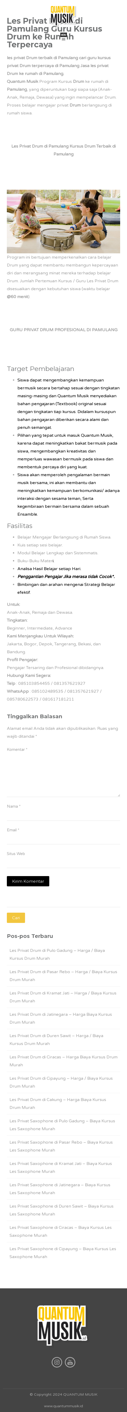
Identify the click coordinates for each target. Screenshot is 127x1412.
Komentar (17, 749)
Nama (14, 806)
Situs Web (16, 853)
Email (13, 830)
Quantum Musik (22, 81)
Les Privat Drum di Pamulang (40, 146)
